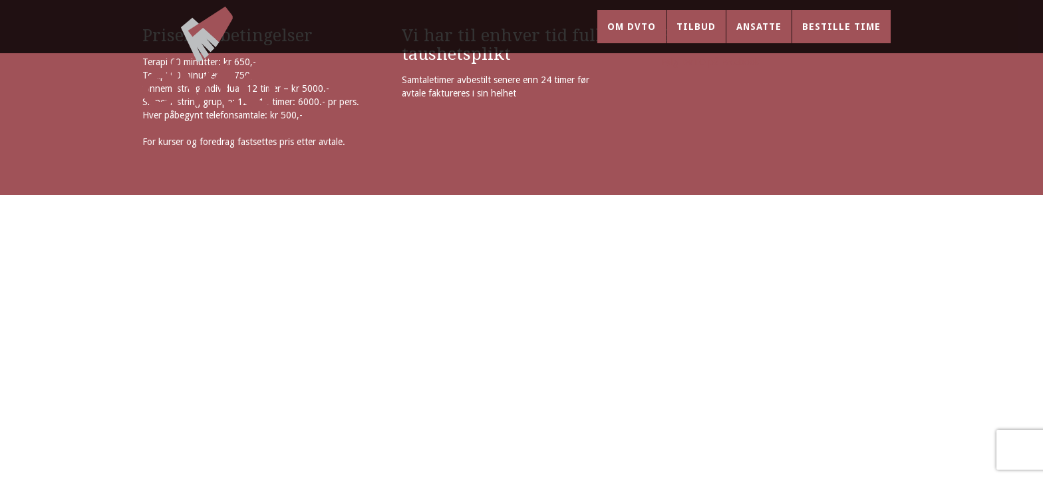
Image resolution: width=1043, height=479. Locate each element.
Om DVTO (631, 40)
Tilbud (696, 40)
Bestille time (841, 40)
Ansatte (759, 40)
